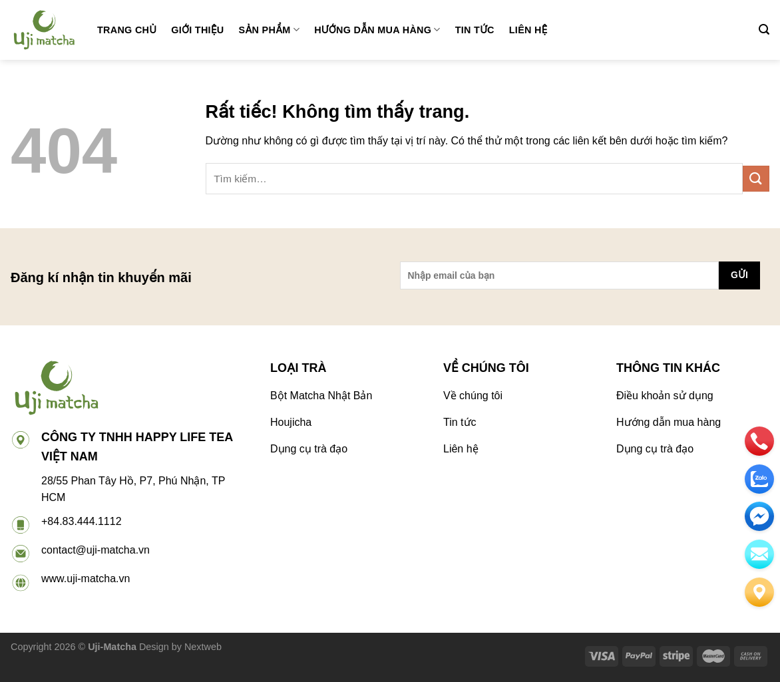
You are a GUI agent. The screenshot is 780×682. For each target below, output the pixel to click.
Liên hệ (528, 30)
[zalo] (759, 479)
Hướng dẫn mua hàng (377, 29)
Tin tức (474, 30)
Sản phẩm (269, 29)
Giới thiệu (197, 30)
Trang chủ (126, 30)
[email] (759, 516)
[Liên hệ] (759, 592)
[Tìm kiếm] (764, 30)
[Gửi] (756, 179)
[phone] (759, 441)
